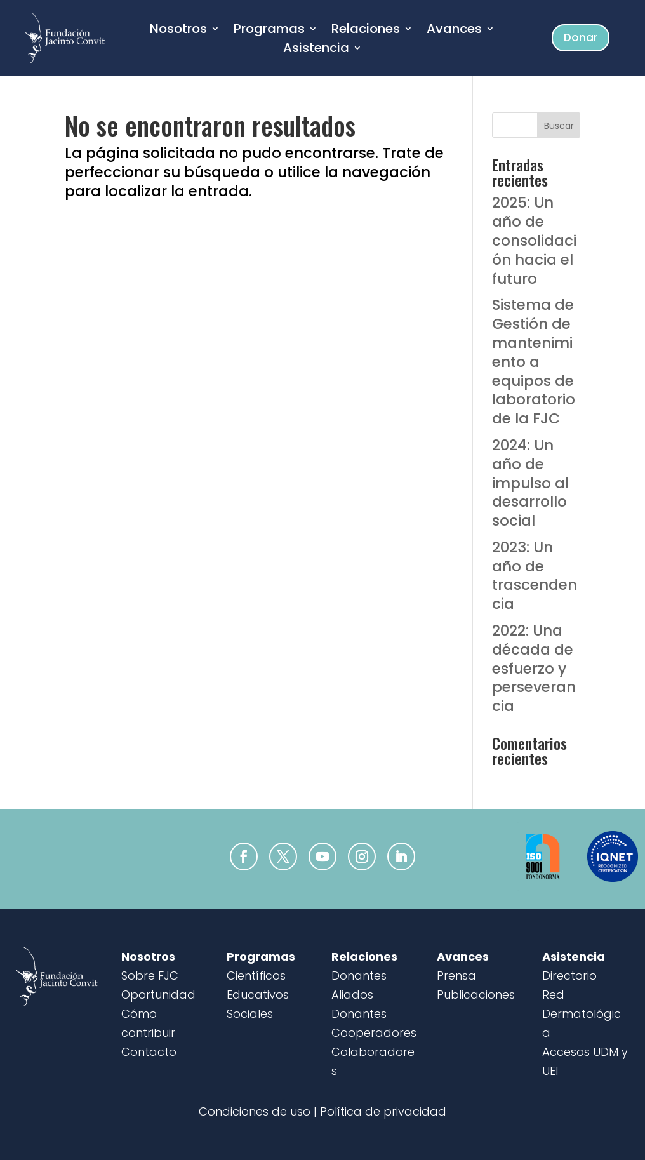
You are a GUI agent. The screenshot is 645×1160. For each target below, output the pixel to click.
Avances (454, 30)
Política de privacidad (383, 1111)
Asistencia (316, 50)
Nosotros (178, 30)
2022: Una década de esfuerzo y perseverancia (534, 668)
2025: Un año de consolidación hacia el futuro (534, 240)
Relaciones (365, 30)
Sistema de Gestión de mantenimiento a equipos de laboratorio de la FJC (533, 362)
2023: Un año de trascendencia (534, 576)
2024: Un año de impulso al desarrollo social (530, 483)
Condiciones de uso (254, 1111)
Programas (269, 30)
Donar (580, 37)
